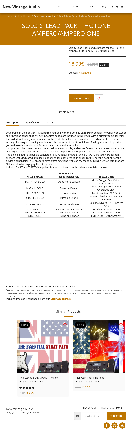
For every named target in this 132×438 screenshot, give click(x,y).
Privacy (9, 416)
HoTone (27, 16)
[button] (112, 7)
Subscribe (116, 416)
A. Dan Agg (85, 72)
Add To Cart (81, 98)
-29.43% (80, 324)
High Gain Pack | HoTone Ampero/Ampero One (90, 379)
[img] (43, 346)
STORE (18, 16)
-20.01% (24, 324)
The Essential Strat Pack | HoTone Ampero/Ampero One (39, 379)
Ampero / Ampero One (45, 16)
